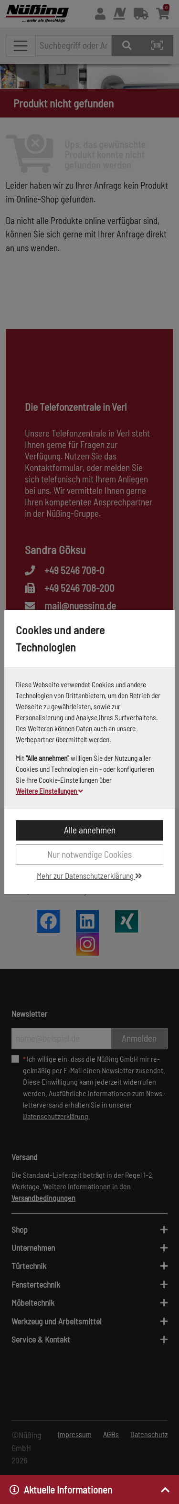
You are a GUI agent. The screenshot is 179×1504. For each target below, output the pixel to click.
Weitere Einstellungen (49, 791)
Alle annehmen (90, 829)
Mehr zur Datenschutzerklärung (89, 875)
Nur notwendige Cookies (89, 854)
